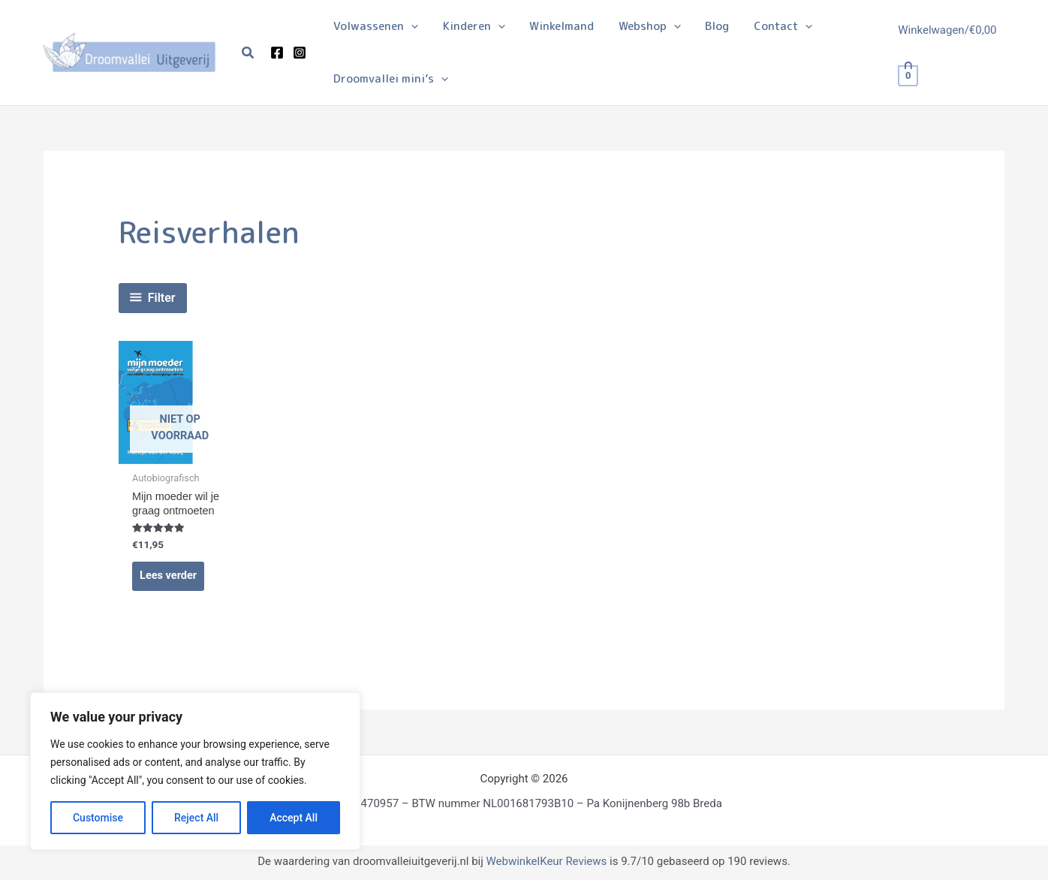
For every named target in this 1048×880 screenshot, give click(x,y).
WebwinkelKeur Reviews (546, 863)
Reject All (196, 818)
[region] (195, 771)
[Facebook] (277, 52)
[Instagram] (299, 52)
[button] (248, 53)
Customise (98, 818)
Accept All (294, 818)
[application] (410, 26)
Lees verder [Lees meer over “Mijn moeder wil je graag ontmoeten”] (169, 577)
